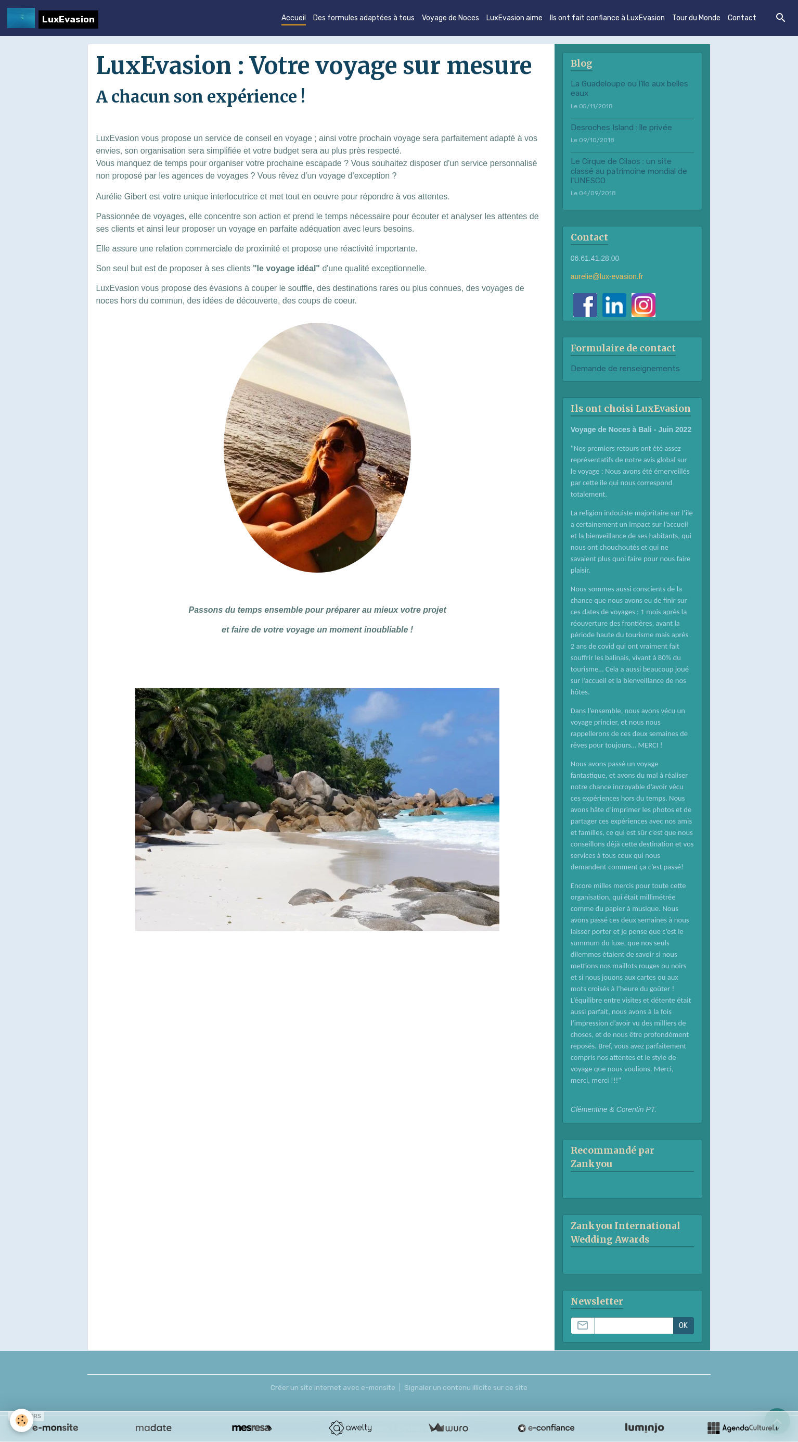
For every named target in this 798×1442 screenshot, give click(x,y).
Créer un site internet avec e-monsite (332, 1388)
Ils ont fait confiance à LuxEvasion (607, 18)
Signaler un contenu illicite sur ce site (467, 1388)
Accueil (293, 18)
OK (683, 1326)
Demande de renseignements (625, 369)
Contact (742, 18)
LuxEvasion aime (514, 18)
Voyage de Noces (450, 18)
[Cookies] (22, 1420)
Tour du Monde (696, 18)
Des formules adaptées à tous (364, 18)
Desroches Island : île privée (621, 128)
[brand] (52, 18)
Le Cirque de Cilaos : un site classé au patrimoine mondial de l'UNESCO (629, 171)
